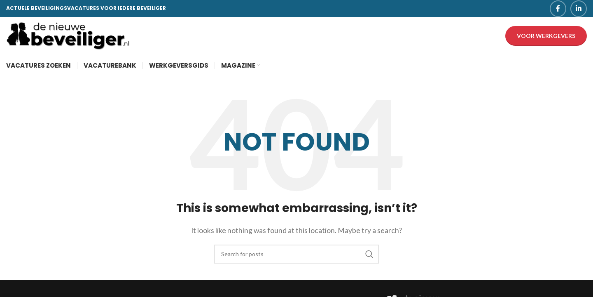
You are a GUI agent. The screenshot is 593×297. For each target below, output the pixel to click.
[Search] (296, 259)
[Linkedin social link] (578, 8)
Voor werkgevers (546, 38)
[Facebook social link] (558, 8)
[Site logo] (68, 38)
